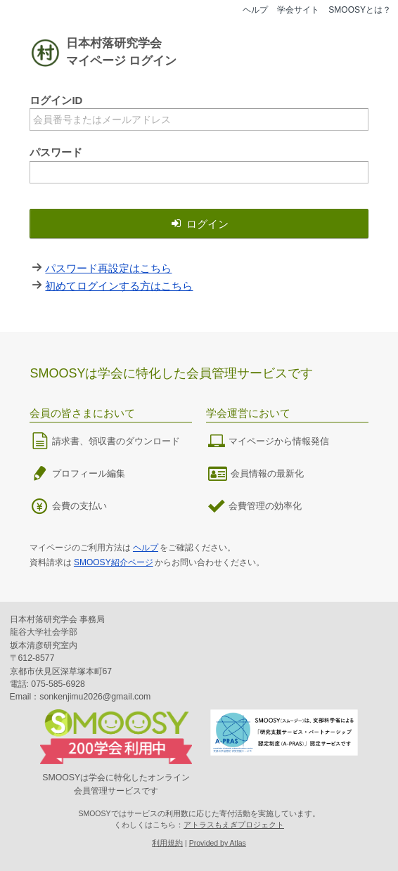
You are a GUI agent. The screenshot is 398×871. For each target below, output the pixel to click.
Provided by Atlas (217, 843)
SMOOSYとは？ (359, 10)
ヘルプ (255, 10)
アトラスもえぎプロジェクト (234, 824)
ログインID (56, 100)
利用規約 (167, 843)
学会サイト (298, 10)
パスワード (56, 152)
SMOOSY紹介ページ (113, 562)
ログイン (199, 224)
